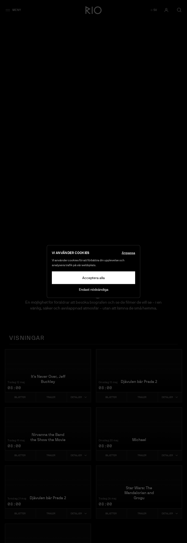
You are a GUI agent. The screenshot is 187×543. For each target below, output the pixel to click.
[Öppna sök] (179, 10)
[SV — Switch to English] (154, 10)
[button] (15, 10)
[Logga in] (166, 10)
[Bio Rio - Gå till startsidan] (93, 10)
